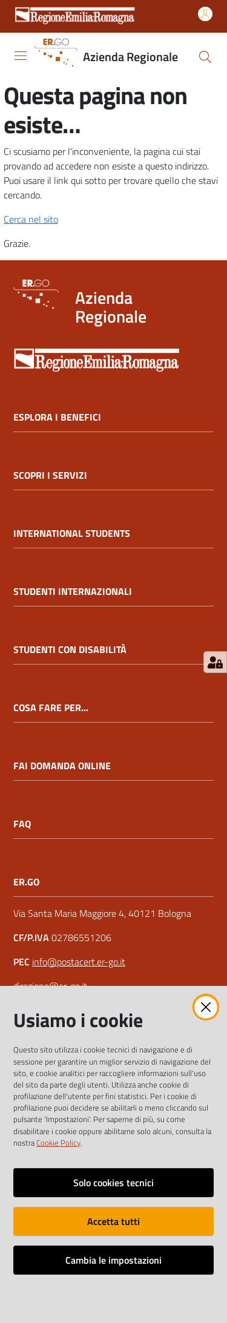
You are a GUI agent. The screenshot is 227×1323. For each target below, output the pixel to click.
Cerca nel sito (31, 219)
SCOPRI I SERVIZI (50, 475)
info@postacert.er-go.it (78, 961)
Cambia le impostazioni (113, 1260)
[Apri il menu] (20, 55)
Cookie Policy (58, 1143)
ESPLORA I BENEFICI (57, 417)
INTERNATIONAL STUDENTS (71, 533)
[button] (205, 57)
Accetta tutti (113, 1221)
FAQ (22, 824)
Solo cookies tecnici (113, 1182)
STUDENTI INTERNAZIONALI (72, 591)
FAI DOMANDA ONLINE (62, 766)
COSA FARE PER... (50, 708)
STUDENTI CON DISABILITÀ (70, 649)
